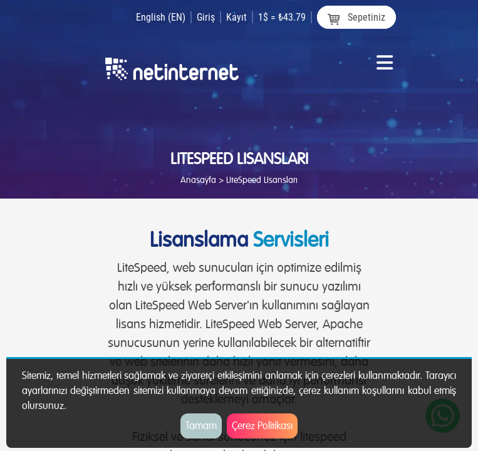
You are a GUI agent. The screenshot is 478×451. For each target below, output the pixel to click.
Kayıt (236, 17)
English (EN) (160, 17)
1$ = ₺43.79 (282, 17)
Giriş (206, 17)
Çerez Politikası (262, 426)
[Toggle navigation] (384, 67)
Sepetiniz (356, 18)
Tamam (201, 426)
